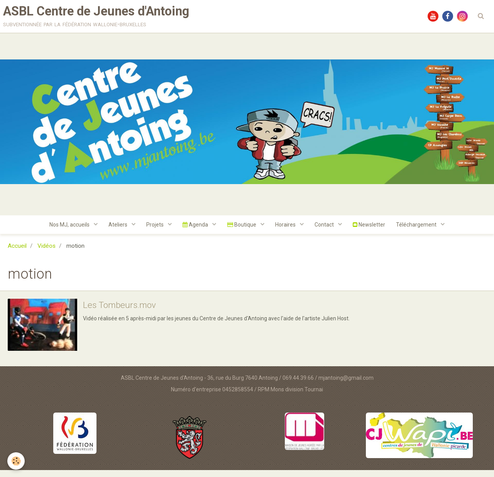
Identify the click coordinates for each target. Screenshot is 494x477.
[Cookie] (16, 461)
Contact (326, 231)
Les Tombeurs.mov (122, 312)
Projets (154, 231)
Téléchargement (420, 231)
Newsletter (371, 231)
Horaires (287, 231)
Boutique (242, 231)
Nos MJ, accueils (67, 231)
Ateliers (117, 231)
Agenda (195, 231)
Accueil (17, 252)
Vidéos (46, 252)
